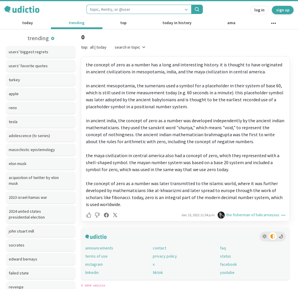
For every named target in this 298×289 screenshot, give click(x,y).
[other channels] (273, 24)
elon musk (17, 163)
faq (223, 248)
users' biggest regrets (28, 51)
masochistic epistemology (32, 149)
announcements (99, 248)
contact (159, 248)
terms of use (96, 256)
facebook (228, 264)
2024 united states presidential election (27, 214)
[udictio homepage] (21, 9)
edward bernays (23, 259)
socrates (16, 245)
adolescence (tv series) (29, 135)
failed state (19, 273)
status (225, 256)
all (92, 47)
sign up (283, 10)
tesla (13, 121)
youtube (227, 272)
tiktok (158, 272)
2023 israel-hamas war (28, 197)
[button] (52, 38)
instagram (94, 264)
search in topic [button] (130, 47)
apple (14, 93)
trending (76, 22)
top (123, 22)
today (27, 22)
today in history (176, 22)
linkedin (92, 272)
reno (13, 107)
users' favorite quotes (28, 65)
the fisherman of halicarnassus (252, 214)
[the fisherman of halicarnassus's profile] (221, 214)
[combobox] (133, 9)
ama (231, 22)
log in (259, 10)
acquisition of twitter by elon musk (34, 180)
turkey (14, 79)
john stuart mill (21, 231)
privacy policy (165, 256)
